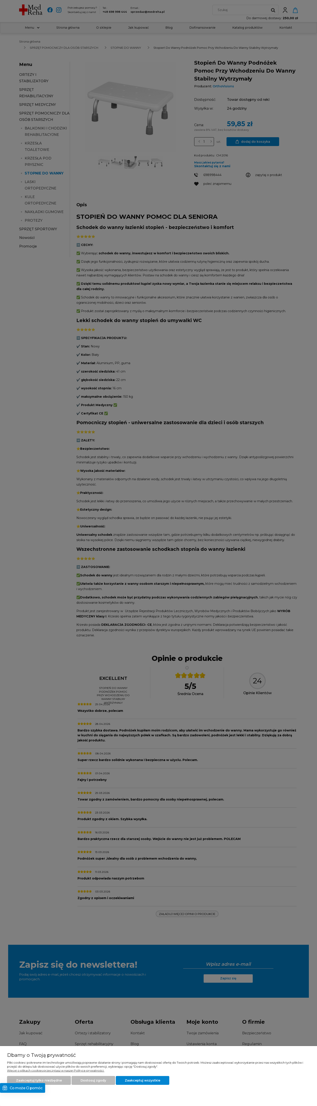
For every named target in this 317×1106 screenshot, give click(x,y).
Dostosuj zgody (93, 1080)
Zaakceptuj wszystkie (142, 1080)
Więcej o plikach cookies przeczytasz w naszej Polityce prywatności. (55, 1070)
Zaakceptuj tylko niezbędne (39, 1080)
